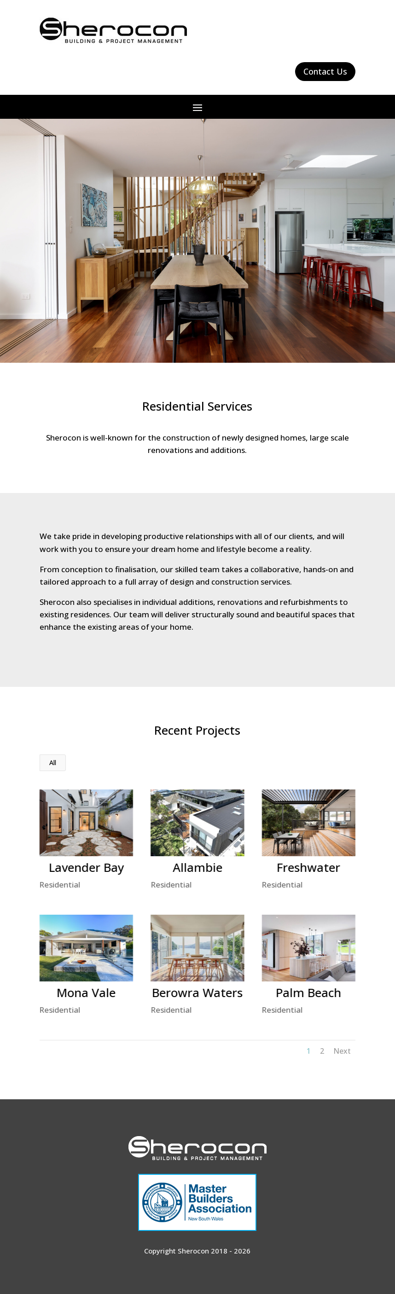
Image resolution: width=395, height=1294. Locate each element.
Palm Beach (308, 992)
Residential (59, 884)
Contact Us (325, 71)
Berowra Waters (196, 992)
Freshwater (308, 867)
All (52, 762)
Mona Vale (85, 992)
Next (342, 1051)
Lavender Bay (85, 867)
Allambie (197, 867)
